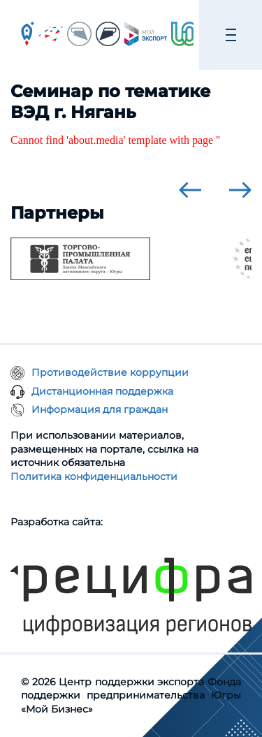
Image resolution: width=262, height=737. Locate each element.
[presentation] (190, 190)
